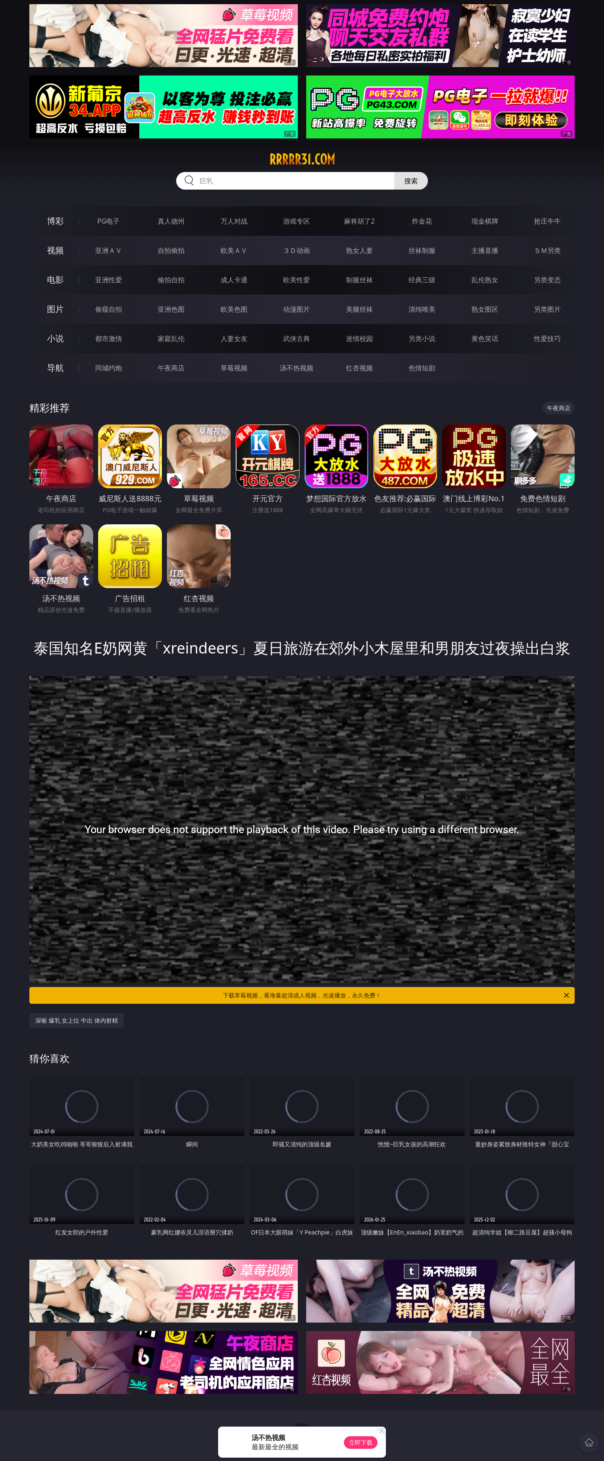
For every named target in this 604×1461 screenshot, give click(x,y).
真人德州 (171, 221)
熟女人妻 (359, 250)
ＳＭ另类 (547, 250)
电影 (55, 279)
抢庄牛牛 (547, 221)
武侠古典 (296, 338)
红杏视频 (359, 367)
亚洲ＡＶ (108, 250)
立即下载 (360, 1442)
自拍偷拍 (171, 250)
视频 (55, 250)
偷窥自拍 (108, 309)
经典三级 (422, 279)
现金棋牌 (484, 221)
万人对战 (234, 221)
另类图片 (547, 309)
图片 (55, 309)
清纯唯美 (422, 309)
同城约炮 (108, 367)
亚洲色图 (171, 309)
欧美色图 (234, 309)
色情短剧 (422, 367)
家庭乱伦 (171, 338)
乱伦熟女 (484, 279)
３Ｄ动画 (296, 250)
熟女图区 (484, 309)
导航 (55, 367)
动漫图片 (296, 309)
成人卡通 (234, 279)
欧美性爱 (296, 279)
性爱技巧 (547, 338)
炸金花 (422, 221)
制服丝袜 (359, 279)
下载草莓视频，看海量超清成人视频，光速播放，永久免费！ (396, 995)
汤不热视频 (296, 367)
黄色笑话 (484, 338)
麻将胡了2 (359, 221)
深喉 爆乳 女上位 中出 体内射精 (76, 1020)
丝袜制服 (422, 250)
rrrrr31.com (302, 159)
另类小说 (422, 338)
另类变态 (547, 279)
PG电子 (108, 221)
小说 (55, 338)
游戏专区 (296, 221)
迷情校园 (359, 338)
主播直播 (484, 250)
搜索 (411, 180)
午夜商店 (171, 367)
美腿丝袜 (359, 309)
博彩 (55, 221)
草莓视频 (234, 367)
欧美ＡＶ (234, 250)
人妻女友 (234, 338)
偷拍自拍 (171, 279)
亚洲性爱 (108, 279)
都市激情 (108, 338)
